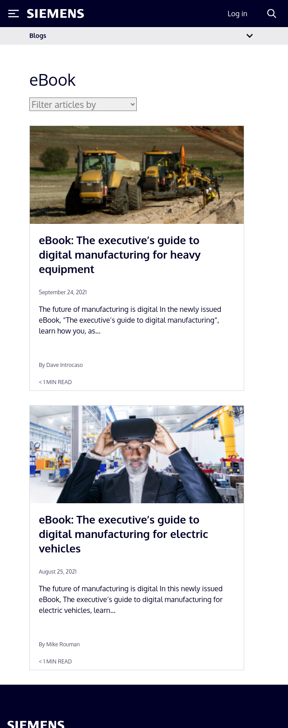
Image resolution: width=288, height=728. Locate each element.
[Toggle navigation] (250, 36)
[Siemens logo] (55, 13)
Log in (237, 13)
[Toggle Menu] (13, 13)
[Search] (272, 14)
